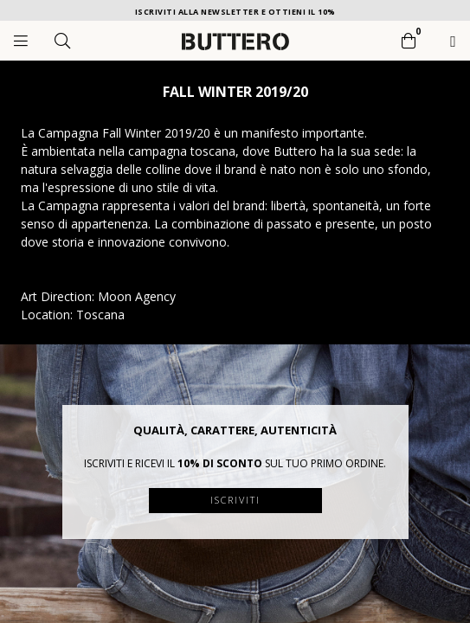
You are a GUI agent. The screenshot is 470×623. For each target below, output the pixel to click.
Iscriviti (235, 499)
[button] (396, 418)
